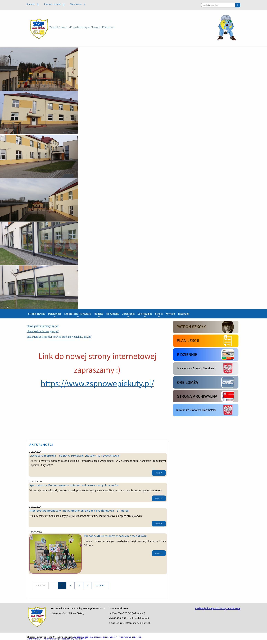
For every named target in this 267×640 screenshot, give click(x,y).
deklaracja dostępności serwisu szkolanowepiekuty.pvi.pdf (59, 336)
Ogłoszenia (128, 315)
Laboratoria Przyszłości (77, 315)
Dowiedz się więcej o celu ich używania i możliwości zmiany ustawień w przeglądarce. (107, 637)
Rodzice (98, 315)
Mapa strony (77, 4)
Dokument (112, 313)
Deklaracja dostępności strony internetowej (217, 608)
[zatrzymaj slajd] (2, 306)
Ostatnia (100, 585)
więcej (158, 472)
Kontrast (32, 4)
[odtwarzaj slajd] (7, 306)
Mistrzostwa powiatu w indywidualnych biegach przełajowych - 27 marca (79, 510)
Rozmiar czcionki (54, 4)
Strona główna (36, 313)
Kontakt (170, 313)
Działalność (54, 315)
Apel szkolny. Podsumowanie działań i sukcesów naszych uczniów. (74, 485)
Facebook (183, 313)
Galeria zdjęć (145, 315)
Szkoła (159, 315)
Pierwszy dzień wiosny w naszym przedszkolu (115, 536)
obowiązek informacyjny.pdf (42, 325)
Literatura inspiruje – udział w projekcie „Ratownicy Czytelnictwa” (75, 455)
